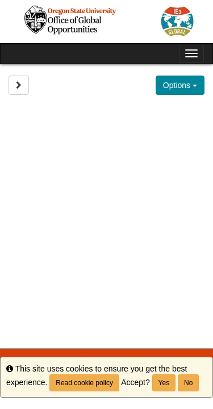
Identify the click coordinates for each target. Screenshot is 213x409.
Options (180, 85)
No (188, 383)
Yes (164, 383)
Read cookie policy (84, 383)
